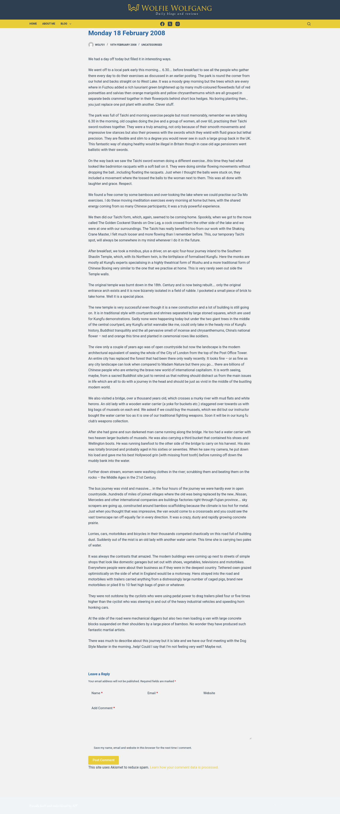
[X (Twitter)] (170, 24)
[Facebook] (162, 24)
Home (33, 23)
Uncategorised (151, 44)
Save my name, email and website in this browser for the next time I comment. (143, 747)
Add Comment (103, 708)
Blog (67, 24)
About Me (48, 23)
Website (209, 693)
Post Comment (103, 760)
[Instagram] (177, 24)
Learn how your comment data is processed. (184, 767)
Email (153, 693)
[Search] (309, 23)
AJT (75, 806)
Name (97, 693)
